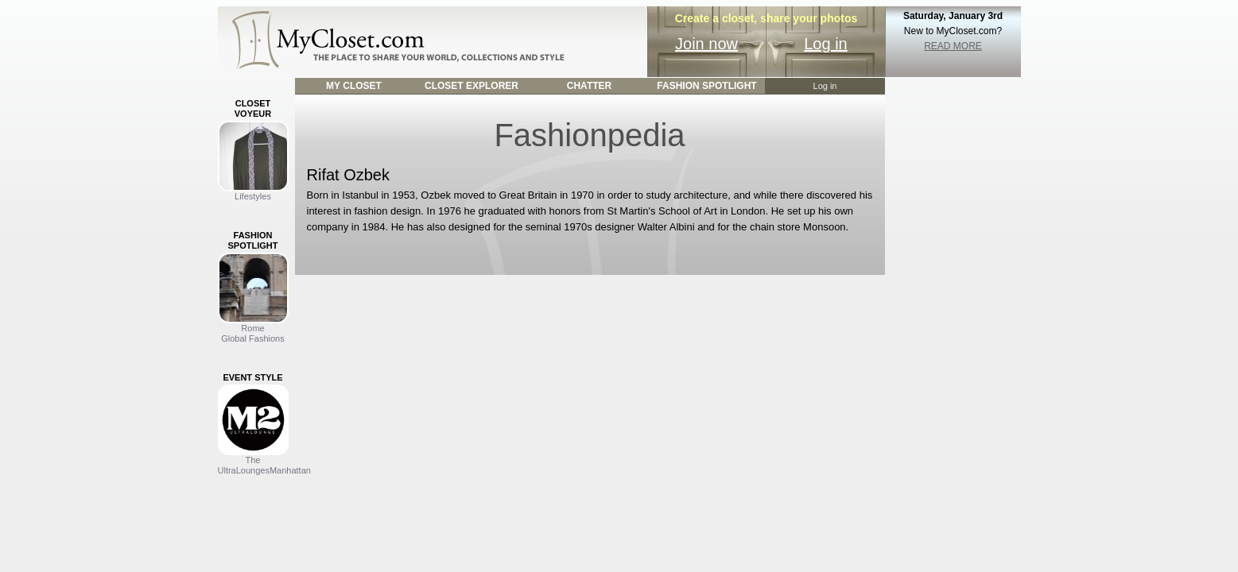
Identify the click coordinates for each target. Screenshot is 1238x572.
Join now (706, 43)
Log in (826, 43)
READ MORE (953, 46)
